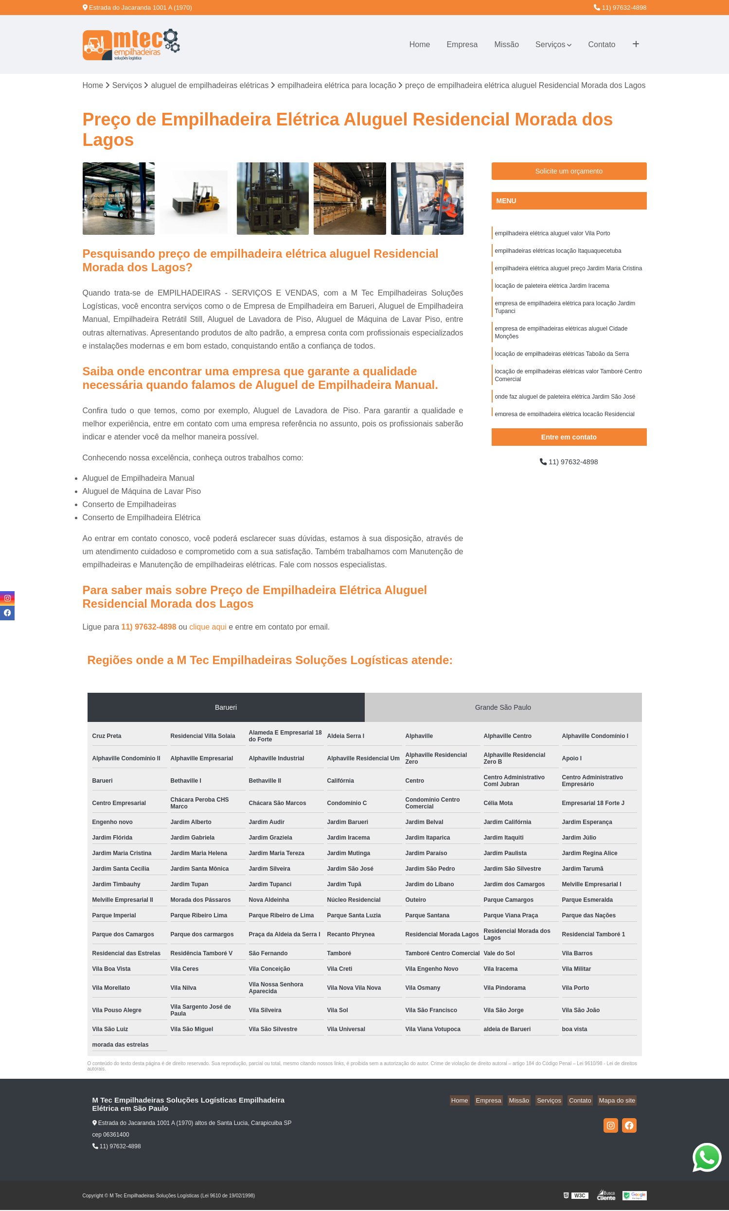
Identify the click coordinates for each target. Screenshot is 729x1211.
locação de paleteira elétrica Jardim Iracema (552, 290)
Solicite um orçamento (569, 172)
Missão (506, 44)
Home (419, 44)
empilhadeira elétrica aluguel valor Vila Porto (552, 234)
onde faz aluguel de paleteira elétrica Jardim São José (565, 408)
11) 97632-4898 (620, 7)
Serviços (550, 44)
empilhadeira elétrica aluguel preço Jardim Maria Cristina (568, 271)
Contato (601, 44)
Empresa (462, 44)
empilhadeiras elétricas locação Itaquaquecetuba (558, 253)
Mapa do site (619, 1101)
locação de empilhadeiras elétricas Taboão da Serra (562, 363)
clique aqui (208, 628)
